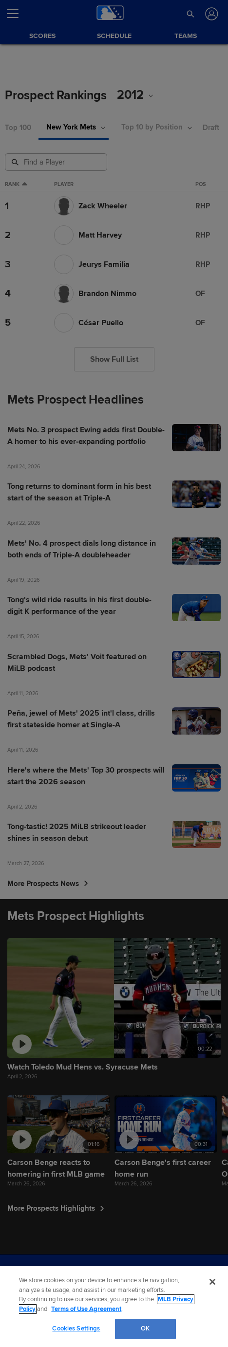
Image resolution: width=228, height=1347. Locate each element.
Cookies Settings (76, 1328)
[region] (114, 1306)
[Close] (212, 1281)
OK (145, 1328)
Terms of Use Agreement (86, 1309)
